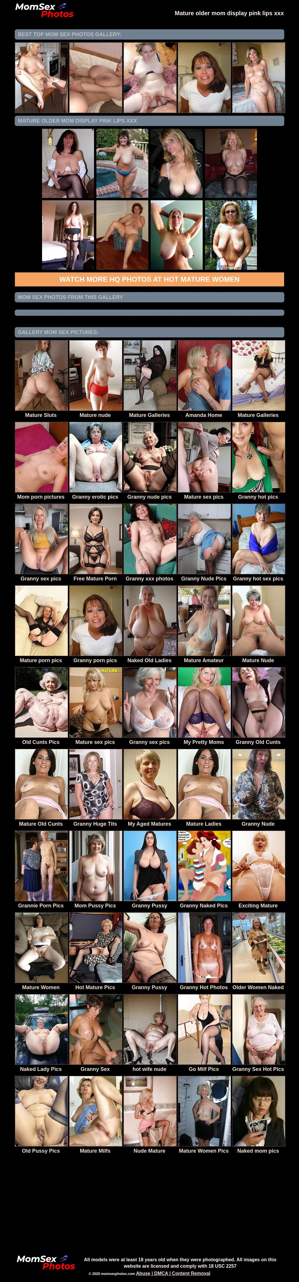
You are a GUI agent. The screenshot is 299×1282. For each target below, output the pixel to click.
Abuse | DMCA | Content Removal (173, 1273)
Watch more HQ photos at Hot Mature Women (149, 279)
